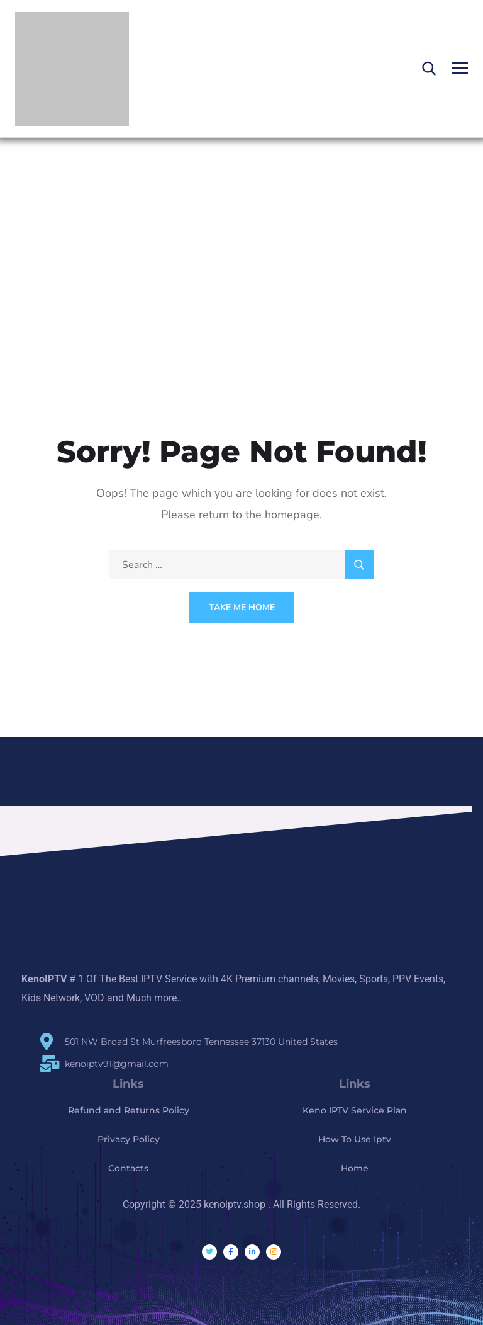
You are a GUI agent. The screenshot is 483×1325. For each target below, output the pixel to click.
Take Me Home (242, 607)
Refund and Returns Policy (128, 1110)
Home (355, 1168)
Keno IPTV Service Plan (355, 1110)
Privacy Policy (128, 1139)
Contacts (128, 1168)
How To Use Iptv (354, 1139)
